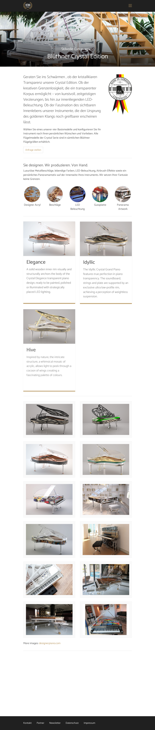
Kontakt (27, 723)
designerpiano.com (49, 643)
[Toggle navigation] (130, 6)
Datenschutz (72, 723)
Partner (40, 723)
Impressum (89, 723)
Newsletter (55, 723)
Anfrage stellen (33, 150)
